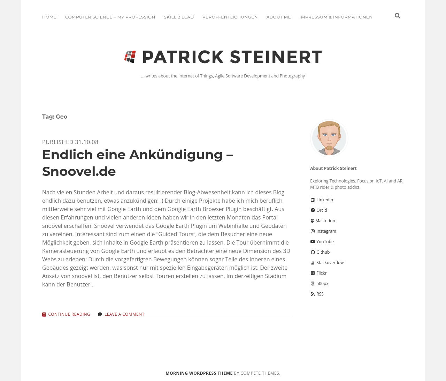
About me (279, 17)
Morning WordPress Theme (199, 373)
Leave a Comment (124, 314)
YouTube (321, 242)
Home (49, 17)
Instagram (323, 231)
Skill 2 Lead (179, 17)
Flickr (318, 273)
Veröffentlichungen (230, 17)
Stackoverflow (327, 263)
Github (320, 252)
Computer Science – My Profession (110, 17)
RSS (317, 294)
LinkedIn (321, 200)
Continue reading (69, 314)
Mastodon (322, 221)
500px (319, 283)
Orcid (318, 210)
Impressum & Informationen (336, 17)
